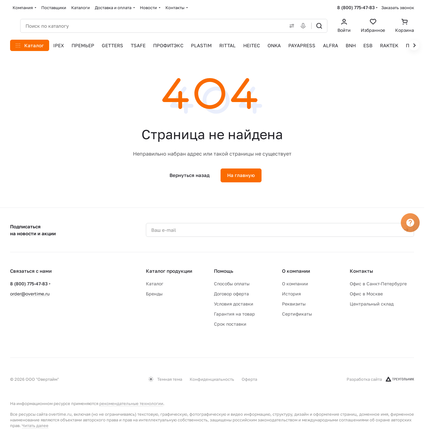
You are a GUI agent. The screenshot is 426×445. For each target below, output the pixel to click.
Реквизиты (294, 303)
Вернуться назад (190, 175)
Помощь (223, 271)
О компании (296, 271)
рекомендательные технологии (131, 403)
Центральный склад (372, 303)
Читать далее (35, 425)
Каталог (154, 283)
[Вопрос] (410, 222)
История (291, 293)
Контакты (361, 271)
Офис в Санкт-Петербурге (378, 283)
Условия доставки (233, 303)
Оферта (249, 379)
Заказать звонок (397, 7)
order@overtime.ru (29, 293)
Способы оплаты (232, 283)
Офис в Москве (366, 293)
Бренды (154, 293)
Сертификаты (297, 314)
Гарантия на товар (234, 314)
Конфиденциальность (212, 379)
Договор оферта (231, 293)
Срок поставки (230, 324)
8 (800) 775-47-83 (356, 7)
